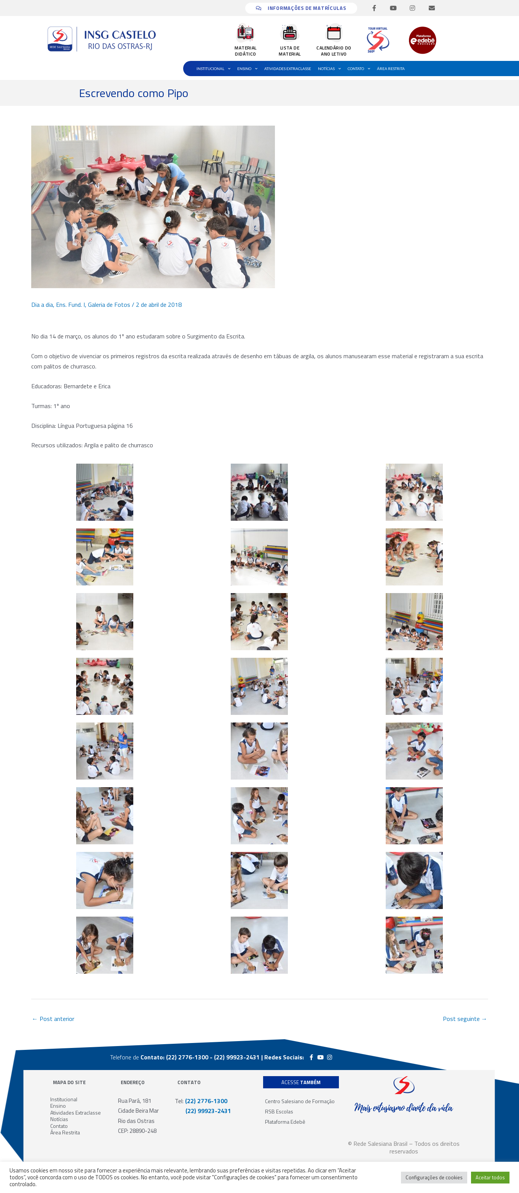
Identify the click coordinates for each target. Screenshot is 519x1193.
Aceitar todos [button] (490, 1177)
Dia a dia (42, 304)
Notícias (329, 68)
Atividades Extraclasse (287, 68)
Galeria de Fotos (109, 304)
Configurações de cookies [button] (434, 1177)
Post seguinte (465, 1018)
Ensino (247, 68)
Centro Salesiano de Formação (300, 1101)
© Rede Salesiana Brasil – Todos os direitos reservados (404, 1147)
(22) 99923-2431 (203, 1110)
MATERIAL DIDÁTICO (245, 50)
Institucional (213, 68)
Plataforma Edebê (285, 1122)
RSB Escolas (279, 1111)
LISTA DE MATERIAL (289, 50)
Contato (359, 68)
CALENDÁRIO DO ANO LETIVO (333, 50)
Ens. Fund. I (70, 304)
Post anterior (53, 1018)
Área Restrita (391, 68)
